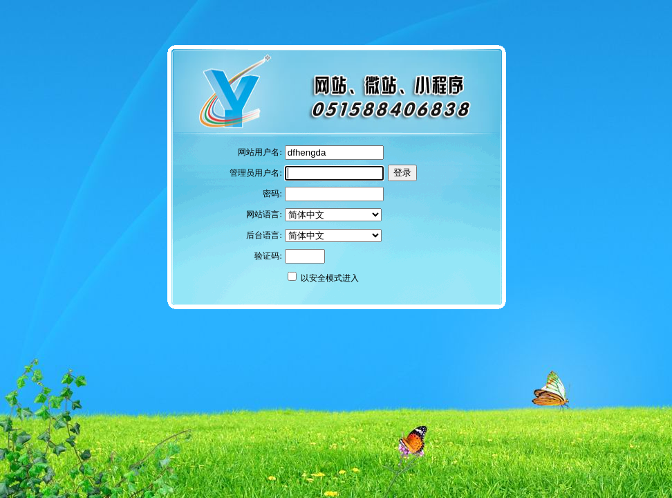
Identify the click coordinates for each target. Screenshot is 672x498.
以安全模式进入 (330, 278)
